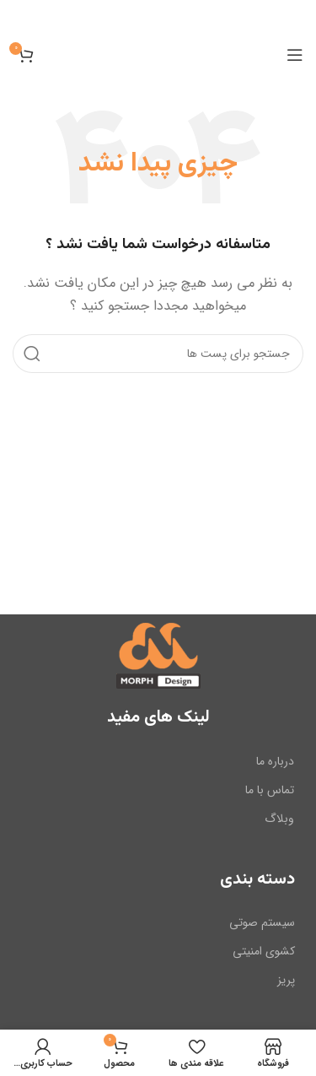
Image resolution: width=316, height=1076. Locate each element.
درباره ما (275, 760)
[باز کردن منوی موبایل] (295, 55)
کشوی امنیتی (264, 951)
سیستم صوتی (262, 922)
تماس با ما (269, 789)
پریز (286, 980)
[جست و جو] (158, 353)
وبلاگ (279, 818)
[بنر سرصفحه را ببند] (21, 17)
